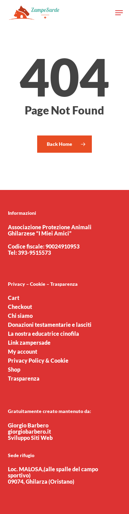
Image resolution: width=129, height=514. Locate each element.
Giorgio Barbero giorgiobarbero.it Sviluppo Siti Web (30, 431)
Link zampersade (29, 343)
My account (22, 352)
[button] (119, 12)
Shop (14, 369)
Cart (13, 298)
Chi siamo (20, 316)
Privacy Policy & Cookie (38, 360)
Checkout (20, 307)
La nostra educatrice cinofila (43, 334)
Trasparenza (24, 378)
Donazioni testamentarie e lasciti (50, 325)
